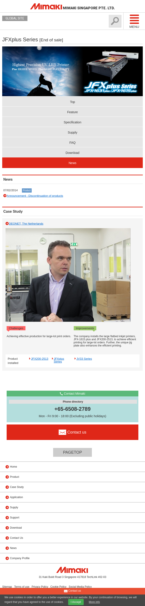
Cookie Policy (58, 586)
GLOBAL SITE (15, 18)
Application (16, 497)
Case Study (17, 487)
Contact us (72, 591)
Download (72, 153)
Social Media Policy (80, 586)
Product (27, 190)
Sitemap (7, 586)
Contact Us (16, 537)
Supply (72, 132)
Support (14, 517)
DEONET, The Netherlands (26, 223)
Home (13, 466)
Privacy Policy (40, 586)
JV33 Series (84, 358)
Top (72, 102)
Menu (134, 21)
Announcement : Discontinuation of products (35, 195)
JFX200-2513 (39, 358)
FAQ (72, 142)
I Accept (76, 602)
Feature (72, 112)
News (72, 163)
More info (94, 602)
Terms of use (21, 586)
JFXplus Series (59, 360)
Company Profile (20, 558)
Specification (72, 122)
